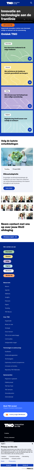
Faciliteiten (8, 351)
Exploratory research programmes (14, 362)
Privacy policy (12, 461)
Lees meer (10, 189)
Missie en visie (9, 324)
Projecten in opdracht (11, 379)
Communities (9, 339)
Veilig (7, 261)
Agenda (7, 290)
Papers (7, 304)
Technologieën (9, 359)
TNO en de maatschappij (12, 335)
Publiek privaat (9, 382)
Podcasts (7, 301)
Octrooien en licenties (11, 366)
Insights (7, 297)
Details (2, 461)
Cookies (6, 433)
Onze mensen (9, 331)
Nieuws (7, 286)
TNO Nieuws (8, 312)
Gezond (8, 256)
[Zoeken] (31, 3)
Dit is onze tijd (7, 25)
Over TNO (6, 317)
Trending (7, 308)
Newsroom (6, 282)
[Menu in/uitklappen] (2, 3)
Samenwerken (7, 375)
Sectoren (8, 270)
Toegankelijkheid (9, 441)
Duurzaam (9, 251)
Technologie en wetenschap (12, 348)
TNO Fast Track (9, 386)
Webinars (7, 293)
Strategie (7, 328)
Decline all (25, 465)
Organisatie (8, 321)
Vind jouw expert (8, 237)
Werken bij (9, 275)
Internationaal (9, 397)
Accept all (8, 465)
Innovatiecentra (9, 393)
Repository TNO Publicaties (12, 370)
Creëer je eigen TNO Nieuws (17, 414)
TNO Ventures (9, 389)
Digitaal (8, 266)
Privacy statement (9, 437)
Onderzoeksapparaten (11, 355)
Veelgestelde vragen (11, 342)
